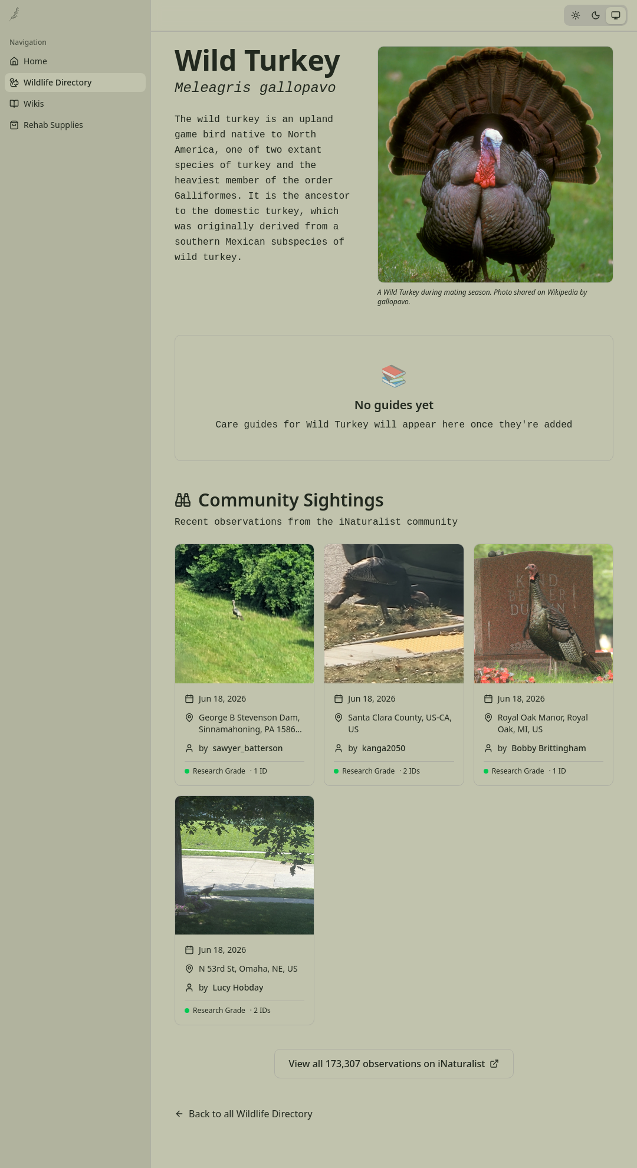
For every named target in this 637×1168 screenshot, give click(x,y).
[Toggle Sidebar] (150, 584)
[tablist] (596, 15)
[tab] (576, 15)
